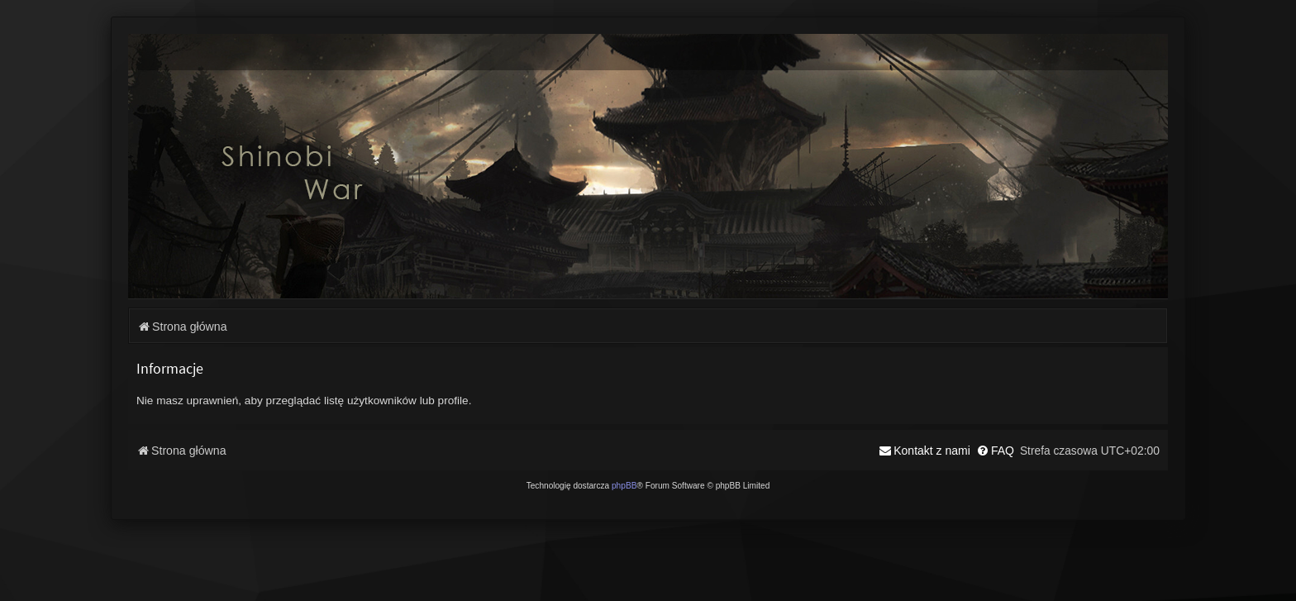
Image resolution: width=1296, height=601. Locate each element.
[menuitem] (995, 450)
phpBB (624, 485)
